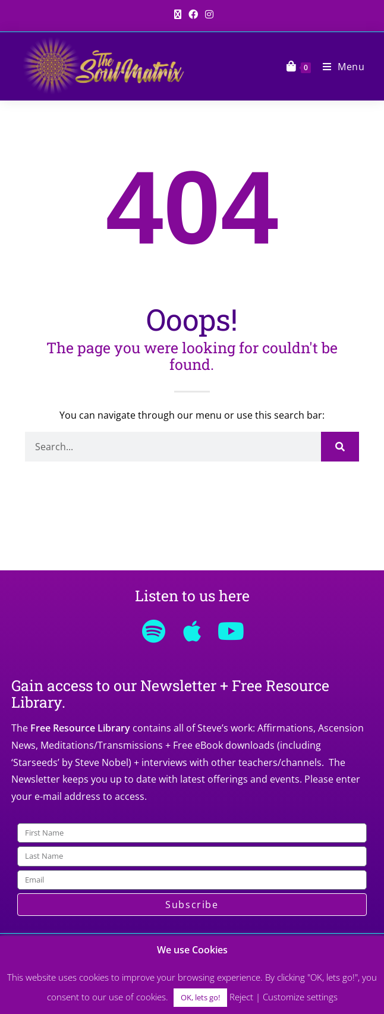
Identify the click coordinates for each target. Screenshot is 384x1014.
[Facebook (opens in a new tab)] (193, 14)
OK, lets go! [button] (200, 997)
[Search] (339, 447)
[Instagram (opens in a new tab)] (207, 14)
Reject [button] (241, 997)
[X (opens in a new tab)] (178, 14)
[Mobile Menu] (339, 66)
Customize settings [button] (300, 997)
